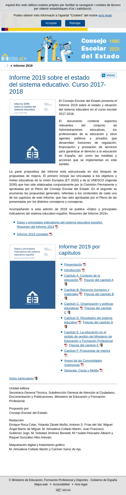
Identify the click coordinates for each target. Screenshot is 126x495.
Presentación (73, 264)
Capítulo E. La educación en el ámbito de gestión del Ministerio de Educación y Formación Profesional (88, 336)
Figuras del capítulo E (84, 345)
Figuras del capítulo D (98, 322)
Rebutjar (75, 23)
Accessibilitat (61, 484)
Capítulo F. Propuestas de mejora (87, 350)
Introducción (72, 270)
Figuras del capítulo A (98, 280)
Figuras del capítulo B (99, 294)
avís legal (105, 15)
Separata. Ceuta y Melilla (81, 370)
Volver (110, 75)
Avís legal (81, 484)
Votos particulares (21, 378)
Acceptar (51, 23)
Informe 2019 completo (33, 234)
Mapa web (41, 484)
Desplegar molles (6, 65)
